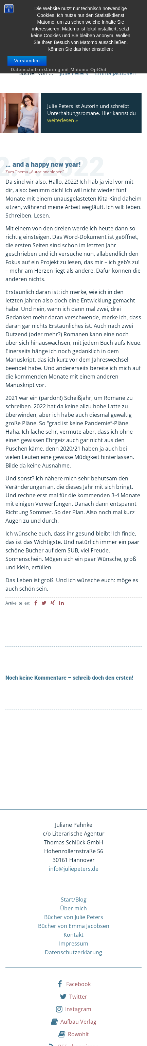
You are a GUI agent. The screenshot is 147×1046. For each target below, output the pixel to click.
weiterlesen (60, 120)
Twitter (73, 996)
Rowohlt (73, 1033)
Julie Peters (74, 73)
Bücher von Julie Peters (73, 917)
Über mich (73, 908)
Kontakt (73, 934)
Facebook (74, 983)
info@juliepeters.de (73, 868)
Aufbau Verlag (73, 1021)
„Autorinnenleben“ (46, 172)
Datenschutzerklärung (73, 952)
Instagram (73, 1008)
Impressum (73, 943)
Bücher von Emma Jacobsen (73, 926)
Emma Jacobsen (115, 73)
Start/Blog (74, 899)
